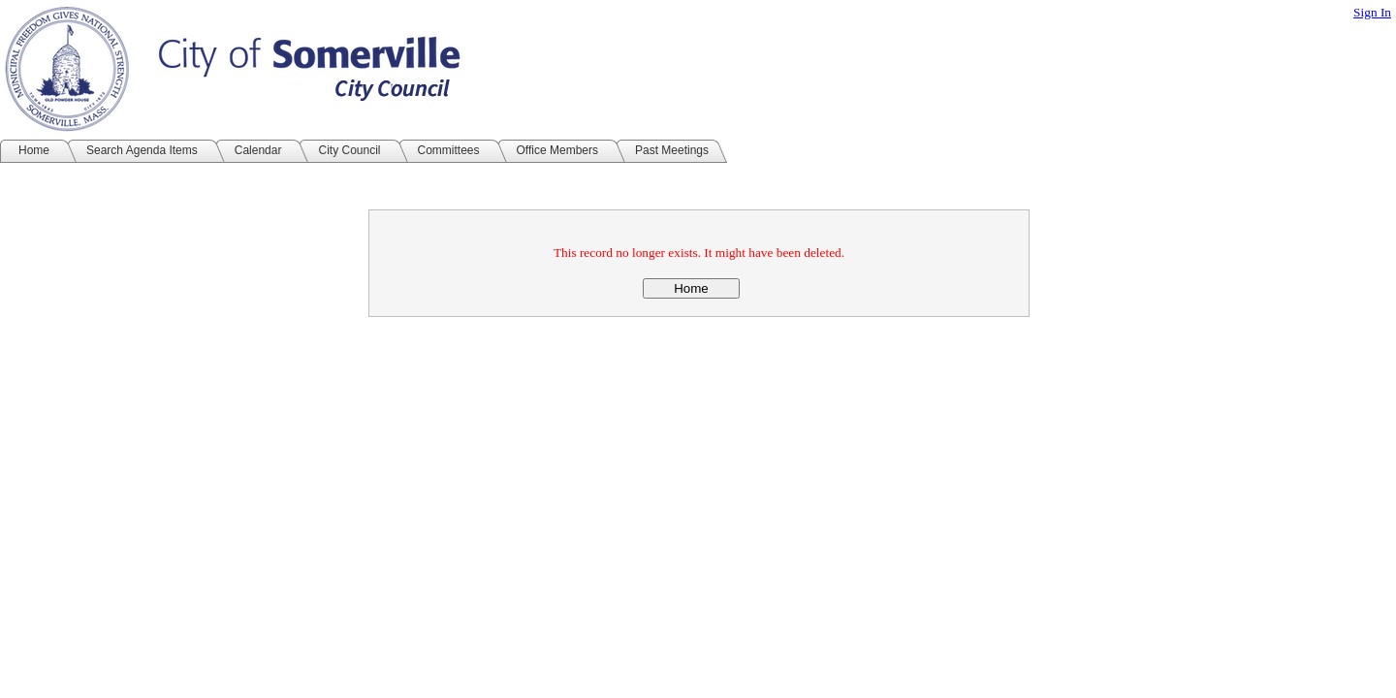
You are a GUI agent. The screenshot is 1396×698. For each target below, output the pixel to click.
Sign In (1372, 12)
